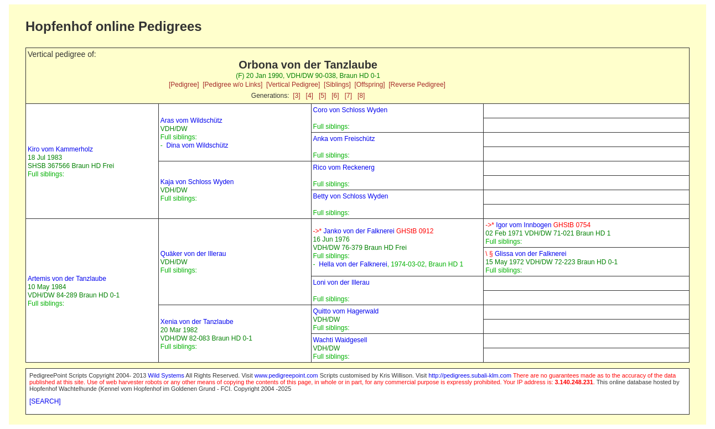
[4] (309, 96)
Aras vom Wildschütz (191, 120)
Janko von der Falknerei (373, 231)
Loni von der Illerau (341, 282)
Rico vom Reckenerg (344, 167)
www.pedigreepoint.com (286, 375)
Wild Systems (166, 375)
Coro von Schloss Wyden (350, 110)
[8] (361, 96)
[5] (322, 96)
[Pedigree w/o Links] (232, 84)
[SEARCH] (45, 401)
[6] (335, 96)
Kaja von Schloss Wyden (197, 182)
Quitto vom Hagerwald (346, 311)
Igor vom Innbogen (537, 225)
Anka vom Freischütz (344, 139)
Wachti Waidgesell (340, 340)
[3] (296, 96)
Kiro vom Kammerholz (60, 149)
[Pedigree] (184, 84)
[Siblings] (337, 84)
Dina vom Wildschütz (197, 145)
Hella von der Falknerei (353, 264)
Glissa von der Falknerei (525, 254)
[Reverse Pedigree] (416, 84)
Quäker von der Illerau (193, 254)
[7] (348, 96)
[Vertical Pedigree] (293, 84)
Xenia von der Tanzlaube (197, 322)
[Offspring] (369, 84)
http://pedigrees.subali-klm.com (469, 375)
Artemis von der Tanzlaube (67, 278)
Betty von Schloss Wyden (350, 196)
